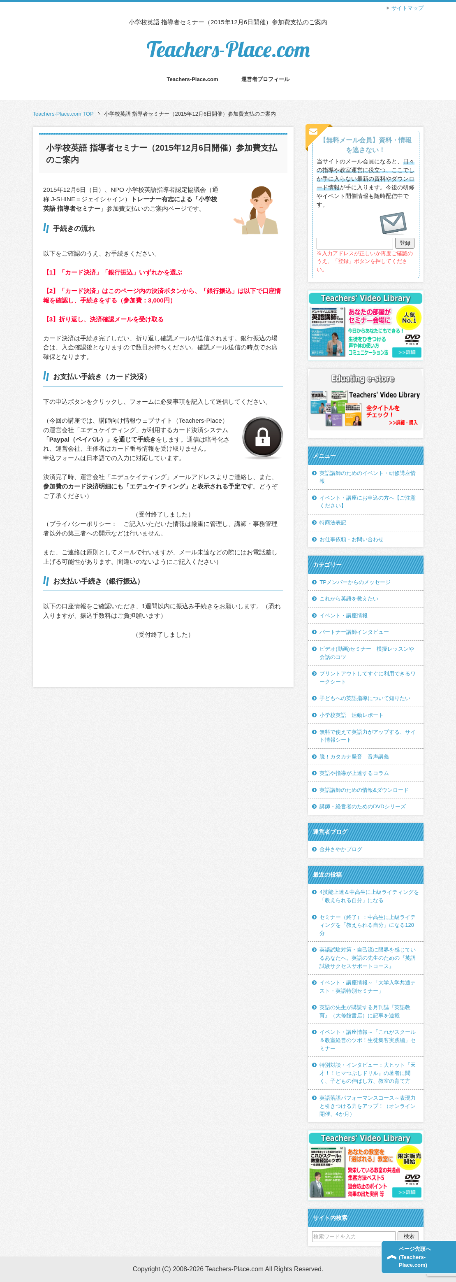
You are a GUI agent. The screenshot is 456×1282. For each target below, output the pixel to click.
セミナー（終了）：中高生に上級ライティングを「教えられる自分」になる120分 (367, 925)
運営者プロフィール (265, 79)
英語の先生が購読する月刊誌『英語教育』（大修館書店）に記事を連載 (364, 1011)
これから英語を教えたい (348, 599)
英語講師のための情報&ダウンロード (364, 790)
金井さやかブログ (340, 849)
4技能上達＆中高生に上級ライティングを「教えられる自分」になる (369, 896)
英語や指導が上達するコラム (354, 773)
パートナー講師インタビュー (354, 632)
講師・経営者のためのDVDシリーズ (362, 806)
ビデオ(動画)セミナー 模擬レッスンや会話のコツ (366, 653)
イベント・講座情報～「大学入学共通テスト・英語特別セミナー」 (367, 987)
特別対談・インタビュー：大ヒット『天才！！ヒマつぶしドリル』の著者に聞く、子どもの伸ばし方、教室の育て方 (367, 1073)
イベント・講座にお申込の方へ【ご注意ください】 (367, 502)
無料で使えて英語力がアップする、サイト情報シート (367, 736)
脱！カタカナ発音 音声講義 (354, 757)
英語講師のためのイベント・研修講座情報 (367, 477)
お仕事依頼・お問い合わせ (351, 539)
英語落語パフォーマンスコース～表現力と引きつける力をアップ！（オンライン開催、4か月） (367, 1106)
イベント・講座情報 (343, 615)
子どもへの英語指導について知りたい (364, 698)
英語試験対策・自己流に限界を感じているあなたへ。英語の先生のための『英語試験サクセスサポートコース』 (367, 958)
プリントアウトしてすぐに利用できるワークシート (367, 677)
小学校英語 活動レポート (351, 715)
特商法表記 (332, 522)
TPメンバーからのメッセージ (355, 582)
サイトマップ (407, 8)
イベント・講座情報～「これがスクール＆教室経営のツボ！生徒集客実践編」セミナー (367, 1040)
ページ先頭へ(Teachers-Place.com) (415, 1257)
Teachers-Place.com (228, 49)
